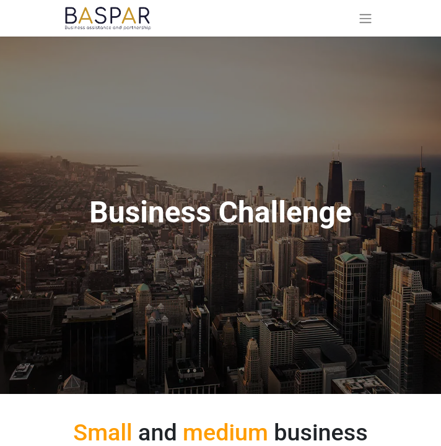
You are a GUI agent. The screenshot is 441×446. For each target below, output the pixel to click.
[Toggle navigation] (365, 18)
